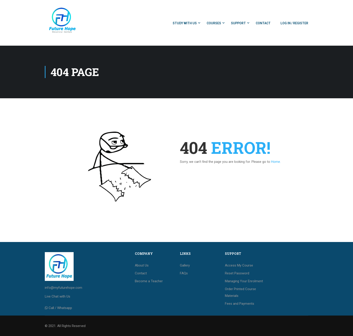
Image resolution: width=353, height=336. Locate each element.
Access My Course (239, 265)
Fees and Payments (239, 304)
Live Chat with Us (57, 296)
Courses (214, 23)
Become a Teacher (149, 281)
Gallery (185, 265)
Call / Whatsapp (60, 308)
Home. (276, 162)
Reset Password (237, 273)
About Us (142, 265)
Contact (263, 23)
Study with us (185, 23)
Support (238, 23)
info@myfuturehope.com (63, 288)
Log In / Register (294, 23)
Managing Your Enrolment (244, 281)
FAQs (184, 273)
